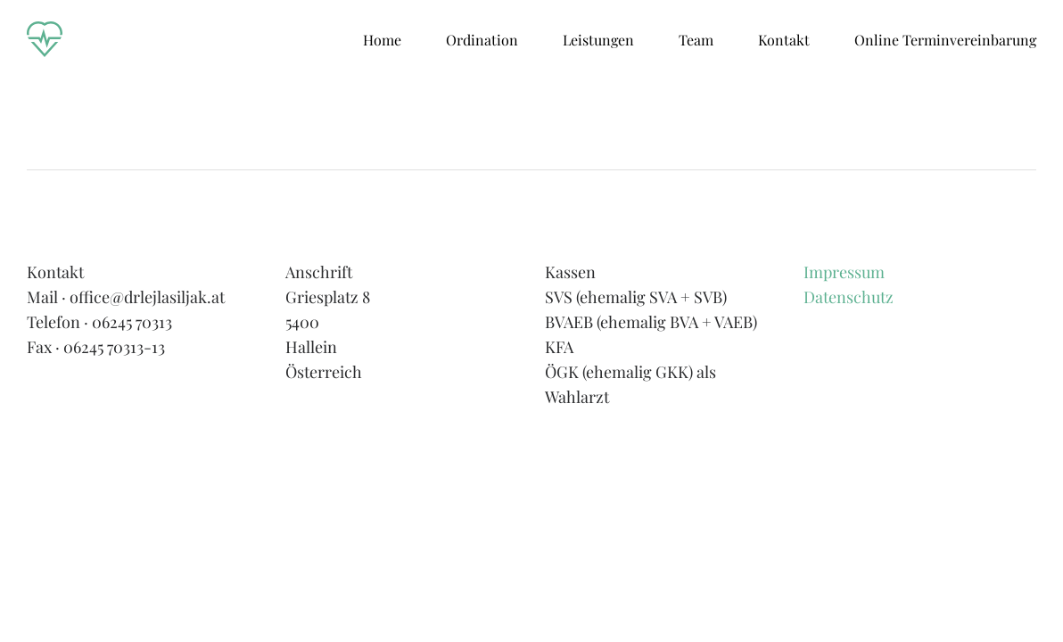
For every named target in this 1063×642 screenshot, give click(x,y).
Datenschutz (848, 297)
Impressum (844, 272)
